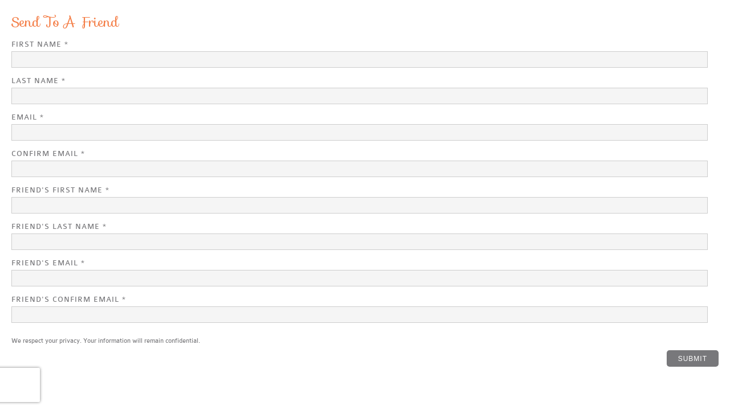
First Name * (39, 44)
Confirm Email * (48, 153)
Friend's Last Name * (59, 226)
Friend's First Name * (60, 190)
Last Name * (38, 80)
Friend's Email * (48, 263)
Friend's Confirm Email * (68, 299)
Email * (27, 117)
